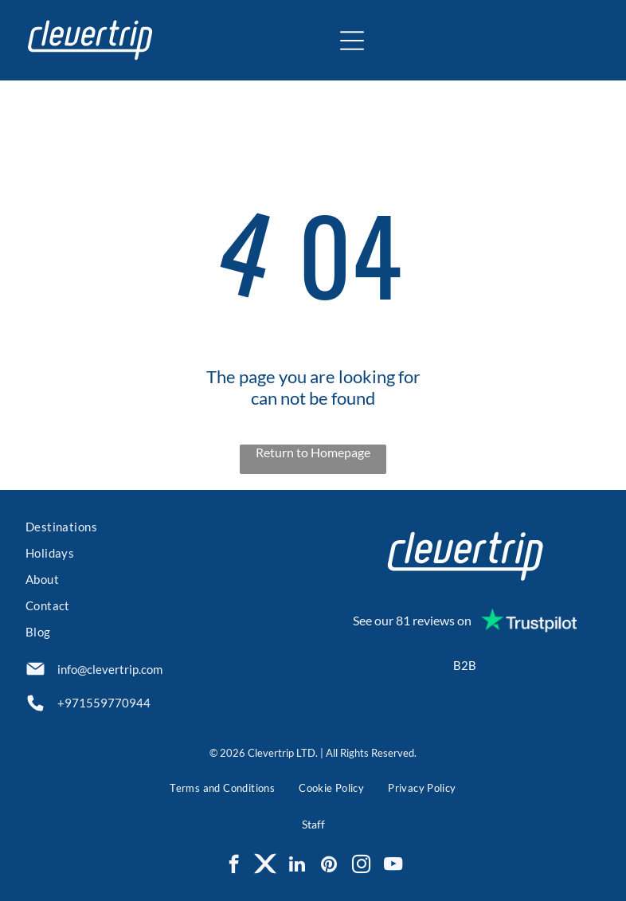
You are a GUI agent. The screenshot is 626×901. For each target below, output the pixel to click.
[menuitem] (161, 528)
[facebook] (234, 866)
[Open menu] (352, 41)
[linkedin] (297, 866)
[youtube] (393, 866)
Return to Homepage (313, 452)
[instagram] (361, 866)
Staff (313, 824)
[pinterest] (329, 866)
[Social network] (266, 866)
